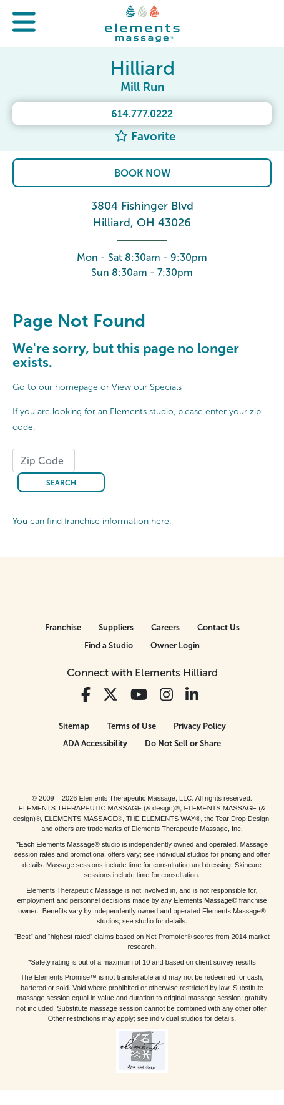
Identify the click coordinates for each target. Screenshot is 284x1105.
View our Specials (147, 387)
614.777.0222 (142, 114)
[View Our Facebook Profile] (85, 694)
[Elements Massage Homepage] (142, 23)
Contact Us (218, 627)
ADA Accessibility (95, 743)
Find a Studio (108, 645)
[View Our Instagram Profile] (166, 694)
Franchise (63, 627)
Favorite (145, 136)
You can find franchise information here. (91, 521)
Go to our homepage (55, 387)
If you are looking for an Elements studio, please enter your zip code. (136, 419)
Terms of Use (131, 726)
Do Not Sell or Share (183, 743)
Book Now (142, 173)
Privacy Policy (200, 726)
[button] (24, 23)
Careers (165, 627)
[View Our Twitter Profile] (110, 694)
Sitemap (74, 726)
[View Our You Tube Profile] (138, 694)
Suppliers (116, 627)
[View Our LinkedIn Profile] (191, 694)
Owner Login (175, 645)
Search (61, 483)
